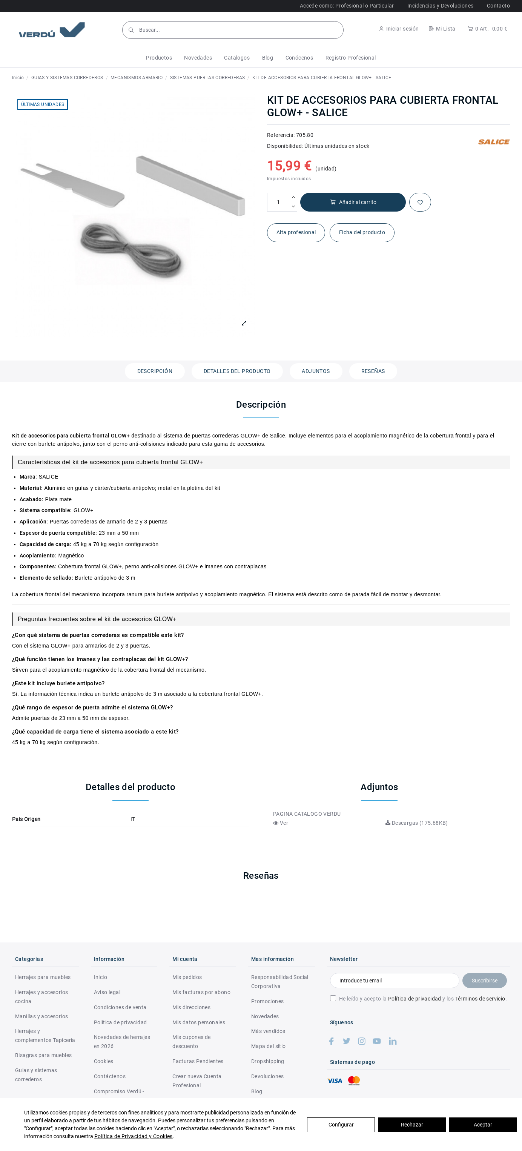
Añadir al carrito (353, 202)
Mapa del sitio (268, 1046)
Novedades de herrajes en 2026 (122, 1041)
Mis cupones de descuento (191, 1041)
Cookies (104, 1061)
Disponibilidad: (285, 146)
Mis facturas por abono (201, 992)
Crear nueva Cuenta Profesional (196, 1080)
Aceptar (483, 1125)
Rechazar (412, 1125)
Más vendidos (268, 1031)
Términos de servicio (480, 999)
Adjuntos (316, 371)
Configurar (341, 1125)
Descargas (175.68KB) (416, 823)
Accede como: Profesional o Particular (347, 6)
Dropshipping (267, 1061)
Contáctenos (110, 1076)
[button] (159, 57)
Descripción (154, 371)
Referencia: (281, 135)
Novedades (265, 1016)
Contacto (498, 6)
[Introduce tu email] (394, 980)
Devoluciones (267, 1076)
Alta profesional (296, 232)
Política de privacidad (414, 999)
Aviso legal (107, 992)
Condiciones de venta (120, 1007)
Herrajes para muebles (43, 977)
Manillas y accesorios (41, 1016)
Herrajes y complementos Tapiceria (45, 1035)
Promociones (267, 1001)
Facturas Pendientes (198, 1061)
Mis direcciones (191, 1007)
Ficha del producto (362, 232)
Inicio (100, 977)
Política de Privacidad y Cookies (133, 1136)
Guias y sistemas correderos (36, 1074)
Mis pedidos (187, 977)
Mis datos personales (198, 1022)
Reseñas (373, 371)
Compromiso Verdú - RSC (119, 1095)
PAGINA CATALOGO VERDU (307, 814)
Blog (257, 1091)
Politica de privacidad (120, 1022)
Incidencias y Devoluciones (440, 6)
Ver (280, 823)
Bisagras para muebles (43, 1055)
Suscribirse (484, 981)
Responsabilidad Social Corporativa (280, 981)
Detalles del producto (237, 371)
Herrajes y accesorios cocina (41, 996)
